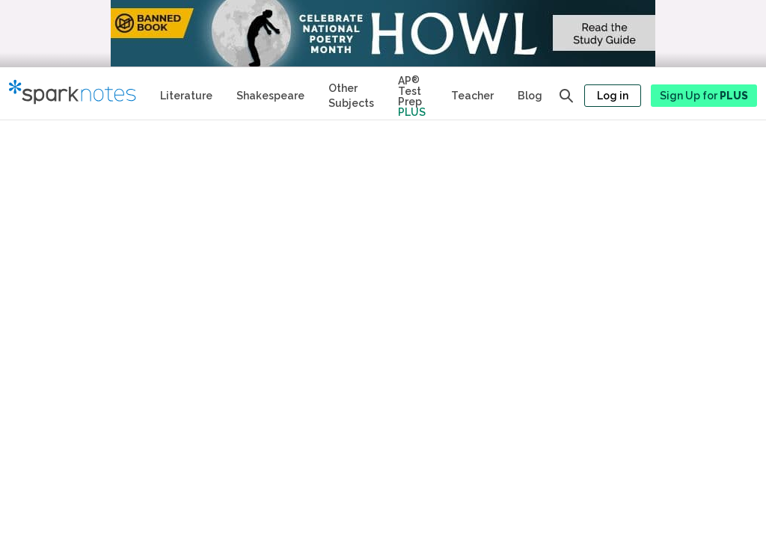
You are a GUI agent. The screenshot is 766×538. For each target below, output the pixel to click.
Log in (612, 96)
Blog (530, 96)
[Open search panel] (566, 95)
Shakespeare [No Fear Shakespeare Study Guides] (270, 96)
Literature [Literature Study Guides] (186, 96)
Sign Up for (704, 96)
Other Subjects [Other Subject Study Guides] (351, 95)
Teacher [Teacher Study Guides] (472, 96)
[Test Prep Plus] (412, 93)
